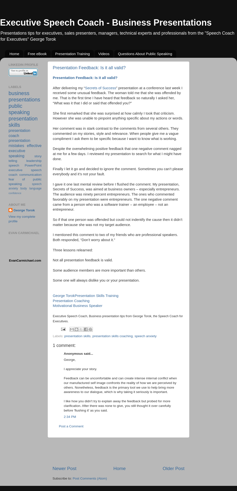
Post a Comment (71, 426)
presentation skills (77, 336)
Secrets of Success (100, 88)
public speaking (19, 109)
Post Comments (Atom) (90, 478)
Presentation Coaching (71, 301)
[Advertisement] (118, 451)
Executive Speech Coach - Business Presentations (106, 23)
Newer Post (64, 468)
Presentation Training (72, 54)
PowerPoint (33, 165)
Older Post (173, 468)
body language (31, 188)
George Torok (64, 296)
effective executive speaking (25, 150)
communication (30, 175)
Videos (103, 54)
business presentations (24, 96)
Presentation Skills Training (96, 296)
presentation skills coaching (112, 336)
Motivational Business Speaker (77, 306)
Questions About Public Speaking (145, 54)
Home (14, 54)
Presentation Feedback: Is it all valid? (89, 67)
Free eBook (37, 54)
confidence (15, 193)
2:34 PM (70, 417)
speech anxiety (146, 336)
